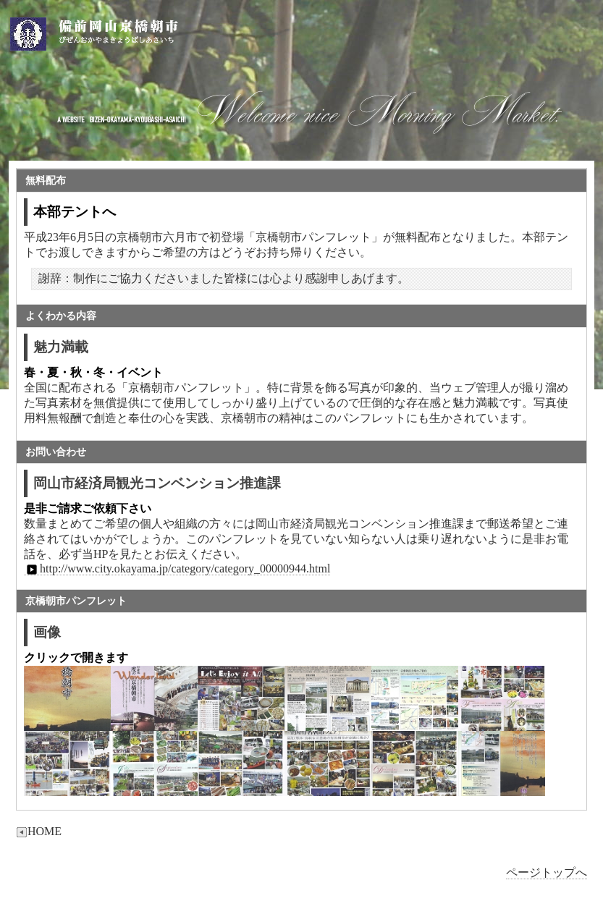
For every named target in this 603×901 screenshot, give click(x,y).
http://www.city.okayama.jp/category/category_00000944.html (177, 568)
